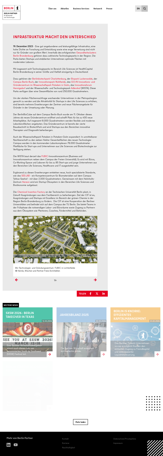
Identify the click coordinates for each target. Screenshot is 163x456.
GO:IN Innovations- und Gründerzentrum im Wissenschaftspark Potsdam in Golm (54, 83)
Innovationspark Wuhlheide (52, 81)
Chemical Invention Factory (31, 191)
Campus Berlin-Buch (23, 81)
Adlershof (75, 88)
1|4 (55, 280)
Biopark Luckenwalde (82, 78)
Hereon (26, 182)
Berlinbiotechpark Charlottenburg (49, 78)
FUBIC (44, 156)
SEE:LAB (25, 175)
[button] (91, 293)
